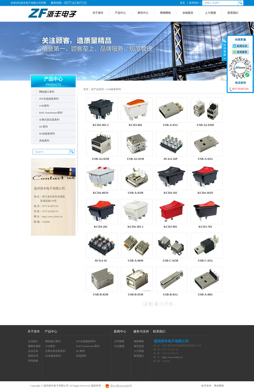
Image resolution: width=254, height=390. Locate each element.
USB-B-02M (100, 294)
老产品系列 (97, 89)
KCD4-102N (205, 192)
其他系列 (44, 140)
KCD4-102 (170, 192)
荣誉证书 (33, 355)
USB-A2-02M (100, 158)
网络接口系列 (46, 91)
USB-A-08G (205, 294)
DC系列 (43, 126)
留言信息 (139, 346)
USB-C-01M (170, 260)
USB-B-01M (135, 294)
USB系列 (44, 105)
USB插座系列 (113, 89)
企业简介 (33, 341)
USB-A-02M (135, 192)
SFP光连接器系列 (49, 98)
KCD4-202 (100, 226)
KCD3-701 (205, 226)
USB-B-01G (170, 294)
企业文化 (33, 351)
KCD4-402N (100, 192)
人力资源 (210, 12)
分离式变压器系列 (49, 119)
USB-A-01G (170, 125)
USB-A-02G (205, 158)
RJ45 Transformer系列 (50, 112)
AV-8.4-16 (100, 260)
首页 (182, 2)
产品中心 (120, 12)
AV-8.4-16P (170, 158)
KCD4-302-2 (101, 125)
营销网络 (165, 12)
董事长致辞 (34, 346)
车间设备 (33, 360)
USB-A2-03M (205, 125)
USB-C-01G (205, 260)
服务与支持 (141, 331)
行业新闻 (119, 346)
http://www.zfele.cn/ (52, 216)
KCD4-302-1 (135, 226)
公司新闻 (119, 341)
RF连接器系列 (47, 133)
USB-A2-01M (135, 158)
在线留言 (187, 12)
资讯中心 (142, 12)
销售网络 (139, 341)
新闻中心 (120, 331)
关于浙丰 (97, 12)
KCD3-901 (170, 226)
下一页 (168, 304)
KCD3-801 (135, 125)
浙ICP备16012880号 (121, 385)
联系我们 (194, 2)
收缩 (224, 49)
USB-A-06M (135, 260)
